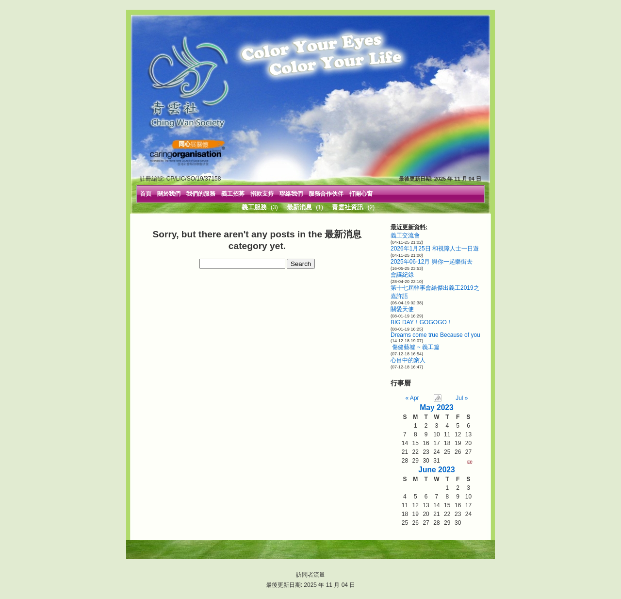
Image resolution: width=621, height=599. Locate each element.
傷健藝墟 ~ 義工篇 (415, 347)
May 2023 (436, 407)
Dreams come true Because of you (435, 335)
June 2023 (436, 470)
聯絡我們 (291, 193)
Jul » (462, 398)
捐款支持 (262, 193)
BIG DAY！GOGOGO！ (422, 322)
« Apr (412, 398)
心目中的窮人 (408, 360)
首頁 (145, 193)
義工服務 (254, 207)
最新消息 (299, 207)
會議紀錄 (402, 274)
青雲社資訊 (347, 207)
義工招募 (233, 193)
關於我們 (168, 193)
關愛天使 (402, 309)
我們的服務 (200, 193)
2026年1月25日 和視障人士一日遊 (435, 248)
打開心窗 (361, 193)
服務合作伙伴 (326, 193)
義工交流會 (405, 235)
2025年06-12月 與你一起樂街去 (432, 261)
